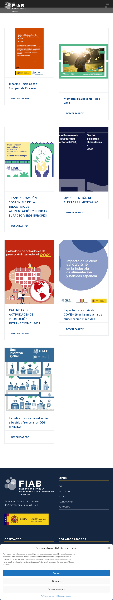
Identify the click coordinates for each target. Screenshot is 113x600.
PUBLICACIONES (66, 502)
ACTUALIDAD (64, 507)
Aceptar (56, 573)
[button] (108, 548)
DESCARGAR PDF (20, 98)
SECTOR (62, 496)
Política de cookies (47, 596)
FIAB (61, 486)
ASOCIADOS (64, 491)
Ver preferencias (56, 589)
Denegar (56, 581)
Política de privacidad (63, 596)
